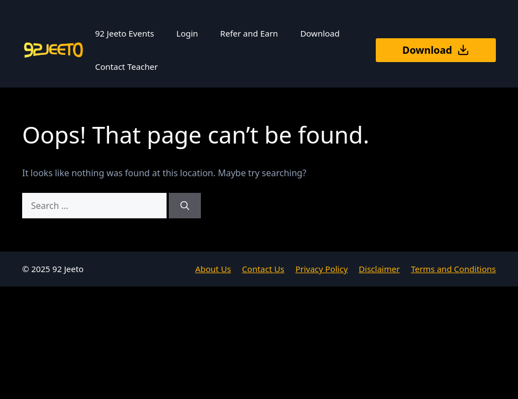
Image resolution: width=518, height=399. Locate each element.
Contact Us (263, 268)
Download (319, 33)
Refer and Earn (249, 33)
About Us (213, 268)
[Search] (185, 205)
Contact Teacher (126, 66)
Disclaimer (379, 268)
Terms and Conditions (453, 268)
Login (187, 33)
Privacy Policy (322, 268)
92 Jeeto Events (124, 33)
